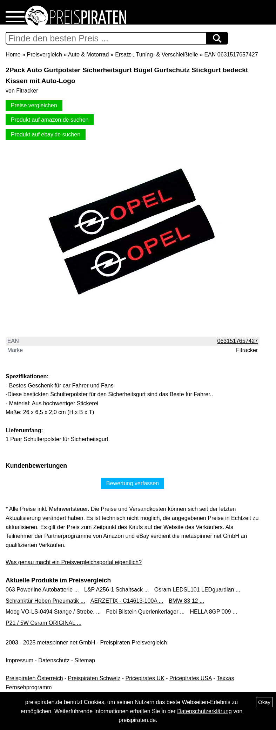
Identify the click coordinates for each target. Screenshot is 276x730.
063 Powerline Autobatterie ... (42, 590)
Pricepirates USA (190, 678)
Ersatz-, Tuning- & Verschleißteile (156, 55)
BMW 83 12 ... (186, 601)
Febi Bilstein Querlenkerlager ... (145, 612)
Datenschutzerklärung (204, 711)
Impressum (19, 660)
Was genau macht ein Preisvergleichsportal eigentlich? (74, 562)
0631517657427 (237, 341)
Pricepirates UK (144, 678)
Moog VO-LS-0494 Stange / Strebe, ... (53, 612)
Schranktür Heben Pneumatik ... (45, 601)
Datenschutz (53, 660)
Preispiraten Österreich (34, 678)
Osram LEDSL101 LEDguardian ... (197, 590)
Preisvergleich (44, 55)
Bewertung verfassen (132, 483)
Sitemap (85, 660)
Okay (264, 702)
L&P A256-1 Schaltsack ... (116, 590)
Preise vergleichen (34, 105)
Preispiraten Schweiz (94, 678)
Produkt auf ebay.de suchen (45, 134)
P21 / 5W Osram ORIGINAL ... (43, 623)
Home (13, 55)
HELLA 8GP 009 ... (213, 612)
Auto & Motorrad (88, 55)
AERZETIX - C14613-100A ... (126, 601)
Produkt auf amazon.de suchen (49, 120)
